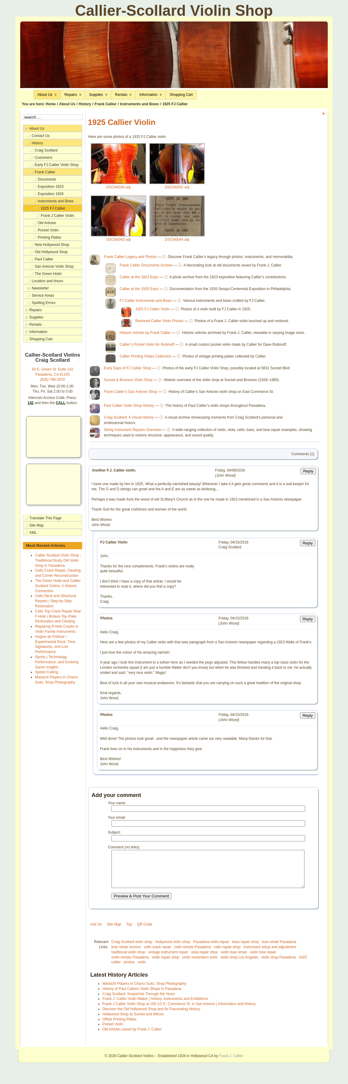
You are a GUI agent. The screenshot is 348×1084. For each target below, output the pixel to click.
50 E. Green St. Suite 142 (52, 369)
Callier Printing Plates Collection (145, 358)
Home (51, 104)
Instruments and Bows (139, 104)
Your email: (117, 819)
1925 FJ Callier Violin (152, 311)
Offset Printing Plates (119, 1028)
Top (129, 933)
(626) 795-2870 (52, 379)
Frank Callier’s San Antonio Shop (130, 393)
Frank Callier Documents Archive (146, 267)
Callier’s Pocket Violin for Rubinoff (147, 346)
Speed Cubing (46, 672)
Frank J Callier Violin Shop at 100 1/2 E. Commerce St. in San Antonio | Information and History (179, 1013)
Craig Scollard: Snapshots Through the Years (138, 1003)
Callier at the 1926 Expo (139, 291)
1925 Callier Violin (122, 122)
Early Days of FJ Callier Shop (127, 370)
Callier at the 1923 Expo (139, 279)
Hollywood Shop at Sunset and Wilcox (133, 1023)
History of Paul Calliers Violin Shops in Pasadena (141, 998)
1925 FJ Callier (175, 104)
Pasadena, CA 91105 (52, 374)
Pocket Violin (112, 1033)
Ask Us (96, 933)
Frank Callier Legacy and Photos (130, 258)
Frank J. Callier (231, 1065)
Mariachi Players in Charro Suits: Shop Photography (144, 993)
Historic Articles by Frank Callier (145, 334)
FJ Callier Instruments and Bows (146, 302)
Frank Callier (106, 104)
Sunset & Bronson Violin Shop (128, 382)
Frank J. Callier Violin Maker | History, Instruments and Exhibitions (155, 1008)
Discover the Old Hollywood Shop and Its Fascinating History (151, 1018)
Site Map (114, 933)
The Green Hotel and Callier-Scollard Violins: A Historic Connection (58, 586)
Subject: (114, 834)
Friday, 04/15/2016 (233, 544)
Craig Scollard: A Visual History (129, 419)
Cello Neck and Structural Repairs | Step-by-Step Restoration (55, 601)
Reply (308, 473)
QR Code (144, 933)
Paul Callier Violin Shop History (129, 407)
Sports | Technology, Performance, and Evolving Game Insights (57, 662)
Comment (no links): (124, 849)
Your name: (117, 805)
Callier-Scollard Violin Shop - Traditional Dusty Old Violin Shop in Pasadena (58, 560)
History (85, 104)
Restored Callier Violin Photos (159, 323)
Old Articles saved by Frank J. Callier (132, 1038)
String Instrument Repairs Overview (132, 431)
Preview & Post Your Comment (141, 905)
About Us (67, 104)
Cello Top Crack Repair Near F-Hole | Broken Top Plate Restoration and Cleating (58, 616)
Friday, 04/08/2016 (230, 472)
